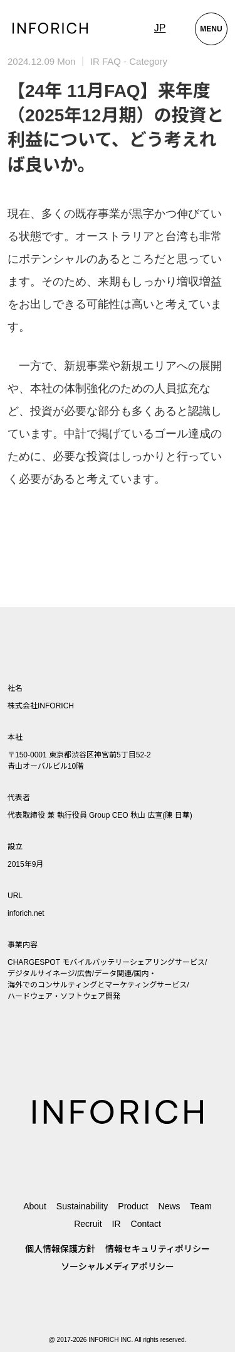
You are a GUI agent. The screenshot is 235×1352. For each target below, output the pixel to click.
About (34, 1206)
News (169, 1206)
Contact (146, 1224)
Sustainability (82, 1206)
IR (116, 1224)
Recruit (88, 1224)
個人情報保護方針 (60, 1249)
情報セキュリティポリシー (157, 1249)
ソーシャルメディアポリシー (117, 1266)
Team (201, 1206)
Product (133, 1206)
